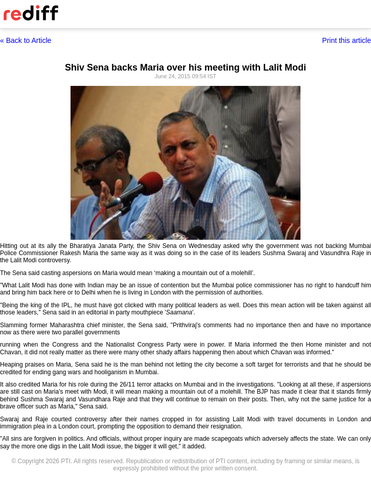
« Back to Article (25, 40)
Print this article (346, 40)
